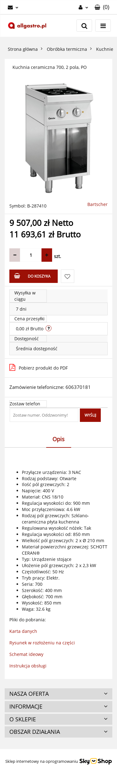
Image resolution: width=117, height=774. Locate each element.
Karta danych (23, 631)
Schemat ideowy (26, 654)
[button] (101, 7)
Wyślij (90, 415)
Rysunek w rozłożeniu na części (42, 643)
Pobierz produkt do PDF (38, 367)
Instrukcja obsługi (27, 666)
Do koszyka (32, 276)
